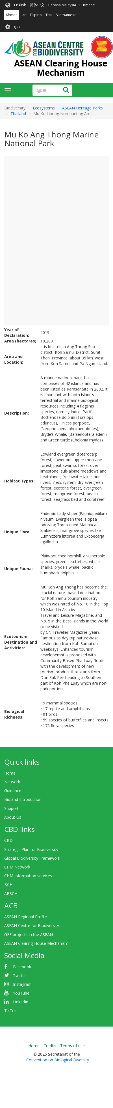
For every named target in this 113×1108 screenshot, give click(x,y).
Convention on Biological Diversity (57, 1059)
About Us (12, 817)
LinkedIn (20, 1001)
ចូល (17, 26)
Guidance (12, 790)
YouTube (21, 993)
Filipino (36, 14)
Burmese (87, 5)
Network (12, 781)
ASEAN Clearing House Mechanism (60, 67)
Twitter (19, 975)
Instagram (22, 984)
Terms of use (72, 1045)
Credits (50, 1045)
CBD (8, 840)
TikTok (10, 1010)
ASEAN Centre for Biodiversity (31, 925)
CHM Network (17, 867)
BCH (8, 884)
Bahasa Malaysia (62, 5)
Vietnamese (66, 14)
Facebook (22, 966)
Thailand (18, 113)
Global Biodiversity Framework (32, 858)
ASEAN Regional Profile (25, 916)
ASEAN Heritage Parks (82, 108)
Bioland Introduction (23, 799)
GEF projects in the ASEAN (28, 934)
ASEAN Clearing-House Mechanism (36, 943)
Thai (49, 14)
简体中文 (37, 5)
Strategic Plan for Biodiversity (31, 849)
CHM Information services (28, 875)
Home (10, 773)
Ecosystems (44, 108)
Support (11, 808)
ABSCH (10, 893)
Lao (24, 14)
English (20, 5)
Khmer (11, 14)
